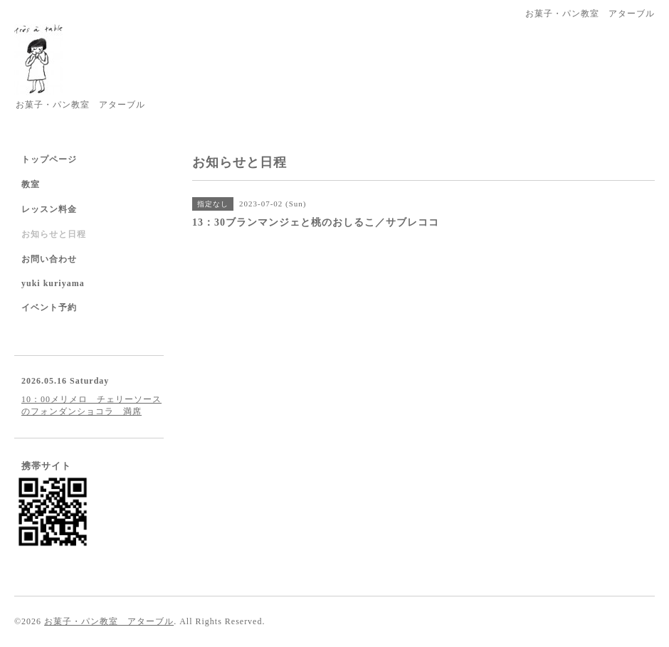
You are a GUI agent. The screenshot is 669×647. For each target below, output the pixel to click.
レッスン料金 (49, 209)
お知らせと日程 (53, 234)
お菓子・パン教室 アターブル (109, 621)
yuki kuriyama (53, 283)
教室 (30, 184)
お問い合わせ (49, 259)
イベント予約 (49, 307)
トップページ (49, 159)
